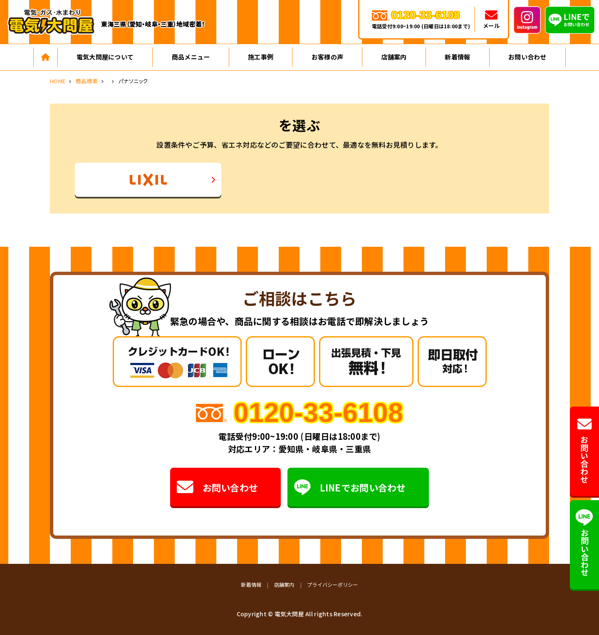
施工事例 (260, 56)
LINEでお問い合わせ (350, 487)
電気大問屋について (105, 56)
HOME (57, 81)
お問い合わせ (527, 56)
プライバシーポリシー (332, 584)
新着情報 (457, 56)
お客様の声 (327, 56)
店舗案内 (394, 56)
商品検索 (87, 81)
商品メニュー (191, 56)
